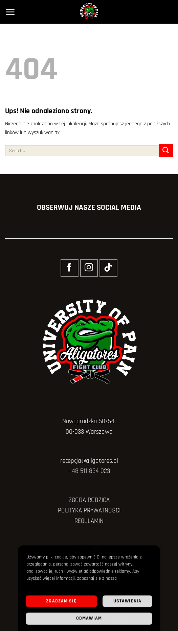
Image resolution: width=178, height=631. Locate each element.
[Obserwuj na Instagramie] (89, 268)
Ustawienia (127, 603)
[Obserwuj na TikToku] (108, 268)
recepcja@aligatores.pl (89, 461)
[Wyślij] (166, 150)
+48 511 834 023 (89, 471)
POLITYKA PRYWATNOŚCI (89, 510)
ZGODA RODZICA (89, 500)
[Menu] (10, 11)
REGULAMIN (89, 521)
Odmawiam (89, 620)
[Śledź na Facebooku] (69, 268)
